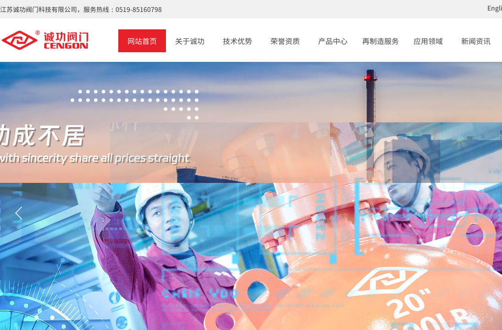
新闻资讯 (476, 40)
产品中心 (333, 40)
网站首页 (142, 40)
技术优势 (237, 40)
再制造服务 (380, 40)
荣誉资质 (285, 40)
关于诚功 (189, 40)
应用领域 (428, 40)
